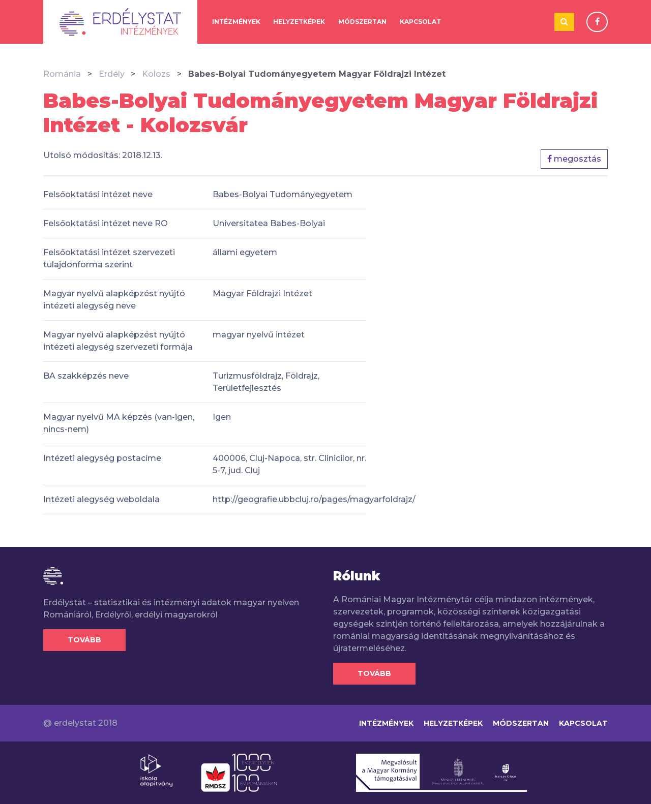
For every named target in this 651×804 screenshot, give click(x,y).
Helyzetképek (299, 21)
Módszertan (362, 21)
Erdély (112, 74)
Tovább (84, 639)
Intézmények (236, 21)
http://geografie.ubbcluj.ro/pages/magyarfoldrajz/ (314, 499)
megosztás (574, 159)
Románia (62, 74)
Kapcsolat (420, 21)
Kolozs (156, 74)
